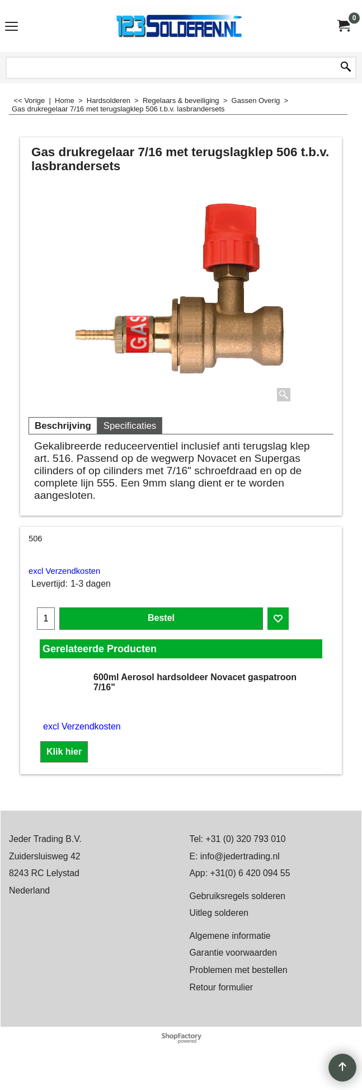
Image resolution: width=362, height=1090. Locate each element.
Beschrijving (63, 425)
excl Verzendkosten (64, 571)
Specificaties (130, 425)
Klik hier (64, 751)
